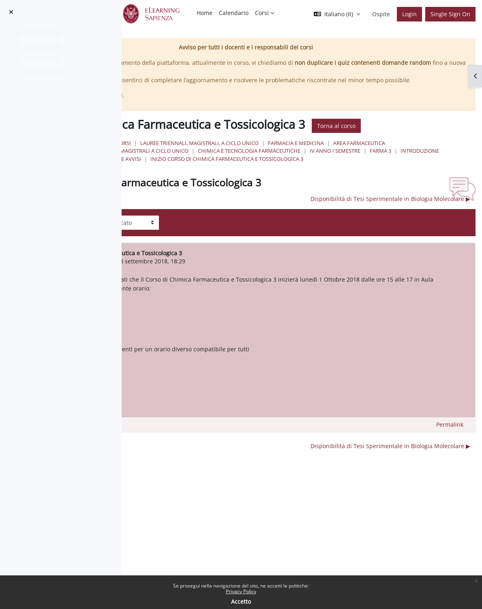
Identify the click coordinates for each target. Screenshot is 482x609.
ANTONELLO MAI (217, 291)
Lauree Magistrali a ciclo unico (332, 173)
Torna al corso (245, 148)
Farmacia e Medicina (422, 165)
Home (225, 165)
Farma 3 (409, 181)
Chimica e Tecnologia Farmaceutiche (278, 181)
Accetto (241, 601)
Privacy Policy (241, 591)
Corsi (249, 165)
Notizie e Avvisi (247, 189)
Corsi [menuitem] (262, 13)
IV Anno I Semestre (363, 181)
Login (409, 14)
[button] (336, 14)
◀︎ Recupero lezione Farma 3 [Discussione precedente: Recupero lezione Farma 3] (202, 229)
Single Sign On (450, 14)
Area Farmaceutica (252, 173)
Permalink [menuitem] (449, 464)
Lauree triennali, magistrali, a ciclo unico (326, 165)
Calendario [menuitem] (233, 13)
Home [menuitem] (204, 13)
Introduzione (448, 181)
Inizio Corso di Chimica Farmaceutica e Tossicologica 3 (353, 189)
